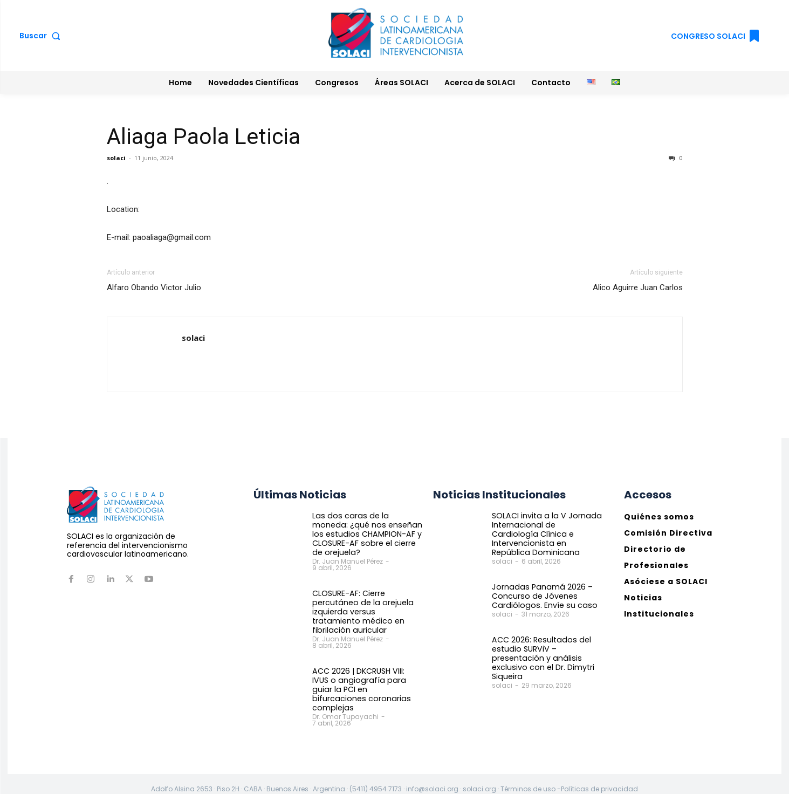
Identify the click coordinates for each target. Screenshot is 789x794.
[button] (42, 35)
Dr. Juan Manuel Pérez (347, 560)
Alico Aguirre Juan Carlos (638, 287)
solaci (116, 158)
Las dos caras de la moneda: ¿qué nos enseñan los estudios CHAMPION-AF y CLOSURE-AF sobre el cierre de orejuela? (366, 533)
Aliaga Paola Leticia (203, 136)
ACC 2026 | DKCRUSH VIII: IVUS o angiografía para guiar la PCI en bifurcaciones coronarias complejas (366, 683)
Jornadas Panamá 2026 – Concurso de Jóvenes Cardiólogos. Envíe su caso (542, 586)
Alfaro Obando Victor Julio (154, 287)
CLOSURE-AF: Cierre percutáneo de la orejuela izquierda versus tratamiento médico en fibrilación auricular (366, 610)
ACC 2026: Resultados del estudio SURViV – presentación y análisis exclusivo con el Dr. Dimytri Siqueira (542, 648)
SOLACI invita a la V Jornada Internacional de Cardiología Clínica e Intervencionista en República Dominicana (546, 529)
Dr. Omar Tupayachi (345, 705)
